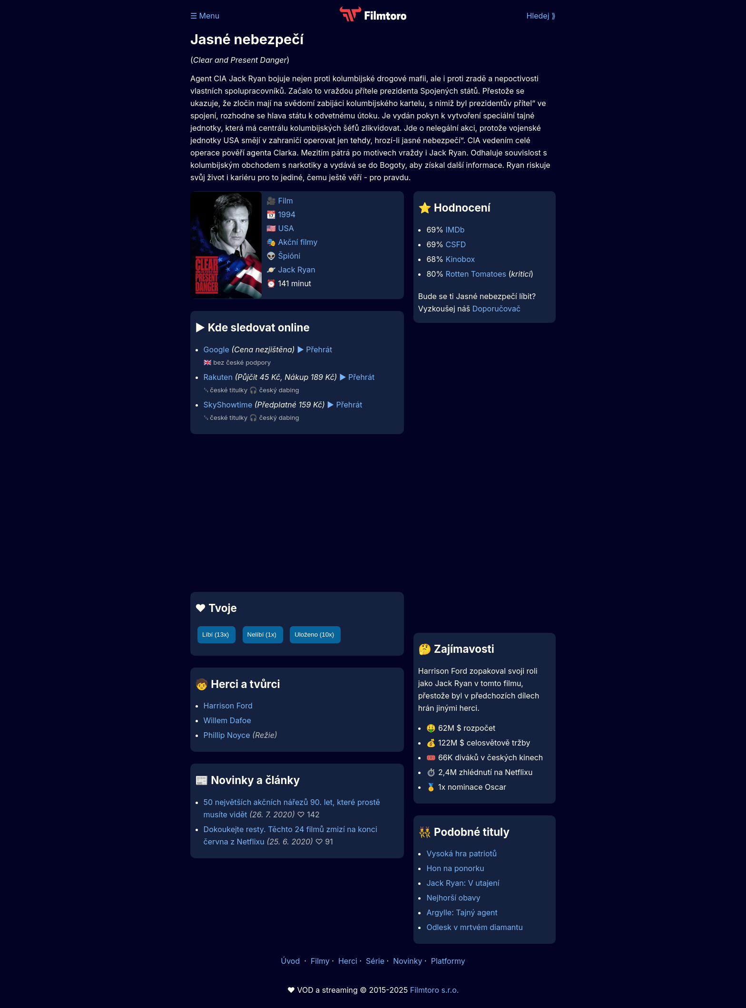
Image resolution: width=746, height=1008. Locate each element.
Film (285, 200)
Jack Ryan (296, 269)
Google (216, 349)
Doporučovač (496, 308)
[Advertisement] (121, 146)
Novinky (407, 961)
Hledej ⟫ (541, 15)
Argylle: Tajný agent (461, 912)
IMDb (454, 229)
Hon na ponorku (455, 868)
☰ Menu (204, 15)
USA (286, 228)
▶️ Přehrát (314, 349)
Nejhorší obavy (453, 897)
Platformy (448, 961)
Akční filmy (298, 242)
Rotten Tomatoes (476, 274)
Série (375, 961)
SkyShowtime (228, 404)
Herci (347, 961)
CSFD (455, 244)
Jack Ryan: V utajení (462, 883)
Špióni (289, 256)
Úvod (291, 961)
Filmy (320, 961)
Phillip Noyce (227, 735)
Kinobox (460, 259)
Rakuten (218, 377)
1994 (287, 214)
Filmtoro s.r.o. (434, 990)
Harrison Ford (228, 705)
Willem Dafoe (227, 720)
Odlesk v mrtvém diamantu (474, 927)
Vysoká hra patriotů (461, 853)
